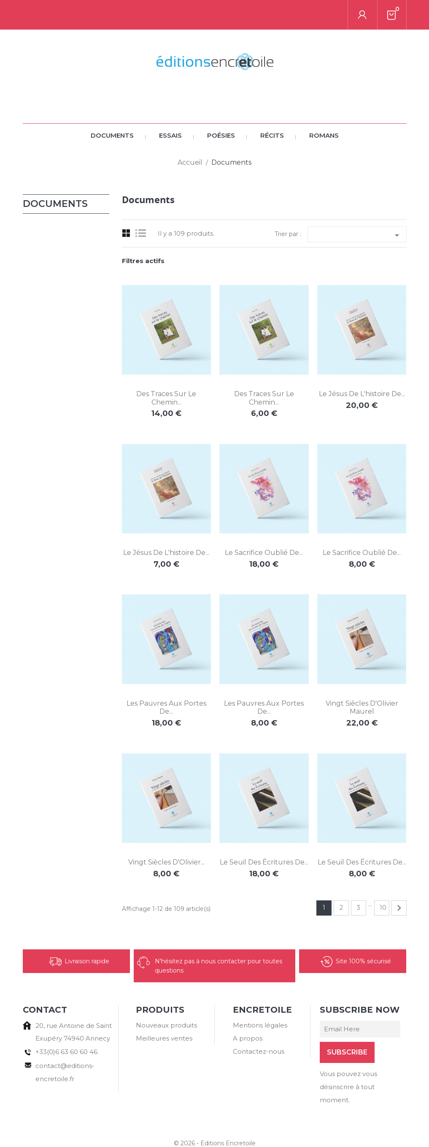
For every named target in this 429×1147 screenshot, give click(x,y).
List (142, 203)
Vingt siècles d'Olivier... (166, 833)
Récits (272, 106)
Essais (170, 106)
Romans (324, 106)
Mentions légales (260, 996)
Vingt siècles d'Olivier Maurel (362, 678)
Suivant (399, 878)
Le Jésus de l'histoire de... (362, 364)
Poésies (221, 106)
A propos (247, 1009)
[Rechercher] (81, 15)
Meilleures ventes (164, 1009)
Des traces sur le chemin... (166, 368)
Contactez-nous (258, 1022)
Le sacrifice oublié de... (264, 523)
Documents (112, 106)
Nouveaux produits (166, 996)
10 (383, 878)
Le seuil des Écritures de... (264, 833)
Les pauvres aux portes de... (166, 678)
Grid (126, 203)
